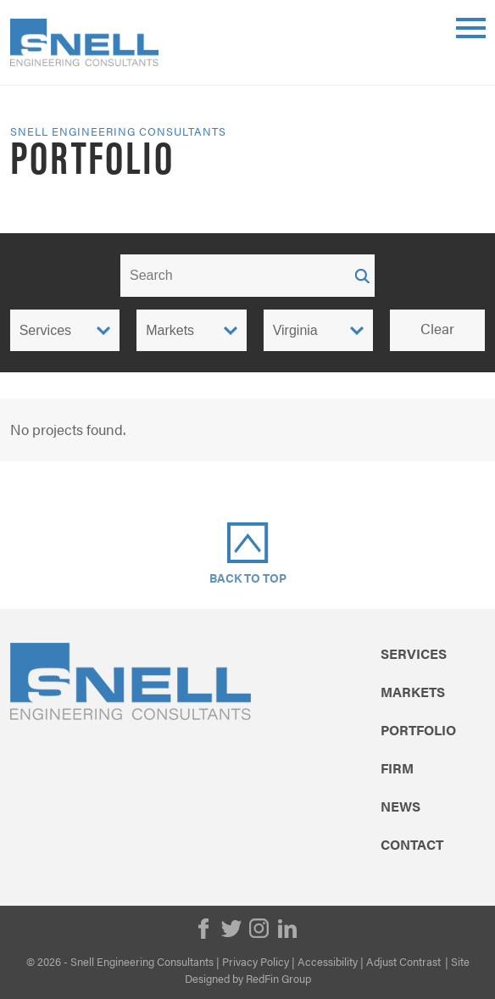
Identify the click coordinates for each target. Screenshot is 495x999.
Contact (412, 844)
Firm (397, 768)
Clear (437, 328)
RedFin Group (278, 978)
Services (414, 654)
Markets (413, 692)
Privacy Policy (255, 961)
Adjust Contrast (403, 961)
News (400, 806)
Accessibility (328, 961)
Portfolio (418, 730)
